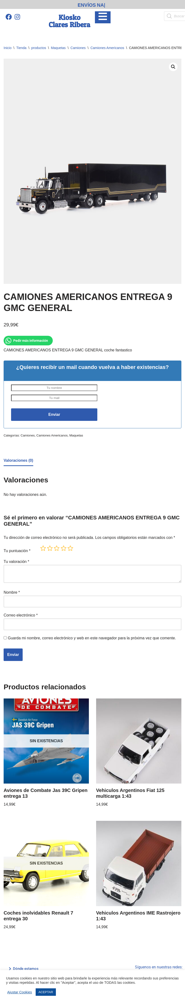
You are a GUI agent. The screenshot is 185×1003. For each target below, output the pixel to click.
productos (38, 48)
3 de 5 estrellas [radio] (56, 548)
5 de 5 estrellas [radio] (70, 548)
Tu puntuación (17, 551)
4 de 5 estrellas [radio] (63, 548)
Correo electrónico (21, 615)
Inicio (8, 48)
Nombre (12, 592)
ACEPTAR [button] (46, 992)
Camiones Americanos (107, 48)
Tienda (21, 48)
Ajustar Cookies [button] (19, 992)
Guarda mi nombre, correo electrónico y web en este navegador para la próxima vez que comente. (92, 638)
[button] (173, 66)
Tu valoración (16, 562)
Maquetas (58, 48)
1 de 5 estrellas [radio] (43, 548)
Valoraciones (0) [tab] (18, 460)
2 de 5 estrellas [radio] (50, 548)
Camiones (78, 48)
